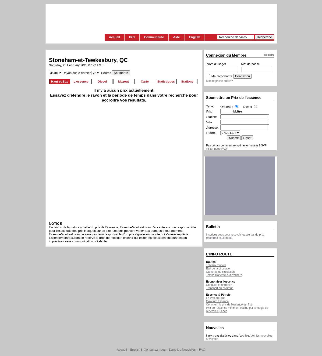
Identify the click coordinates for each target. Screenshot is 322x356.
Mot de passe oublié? (219, 81)
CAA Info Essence (217, 301)
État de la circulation (218, 268)
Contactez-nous (155, 349)
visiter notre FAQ (216, 148)
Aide (176, 37)
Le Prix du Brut (215, 298)
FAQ (202, 349)
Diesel (102, 81)
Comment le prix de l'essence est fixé (229, 304)
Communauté (154, 37)
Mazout (123, 81)
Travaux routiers (216, 265)
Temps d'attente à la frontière (224, 275)
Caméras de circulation (220, 271)
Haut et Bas (59, 81)
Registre (269, 54)
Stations (187, 81)
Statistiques (166, 81)
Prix (132, 37)
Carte (145, 81)
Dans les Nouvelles (182, 349)
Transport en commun (220, 288)
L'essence (81, 81)
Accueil (114, 37)
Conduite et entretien (219, 285)
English (194, 37)
